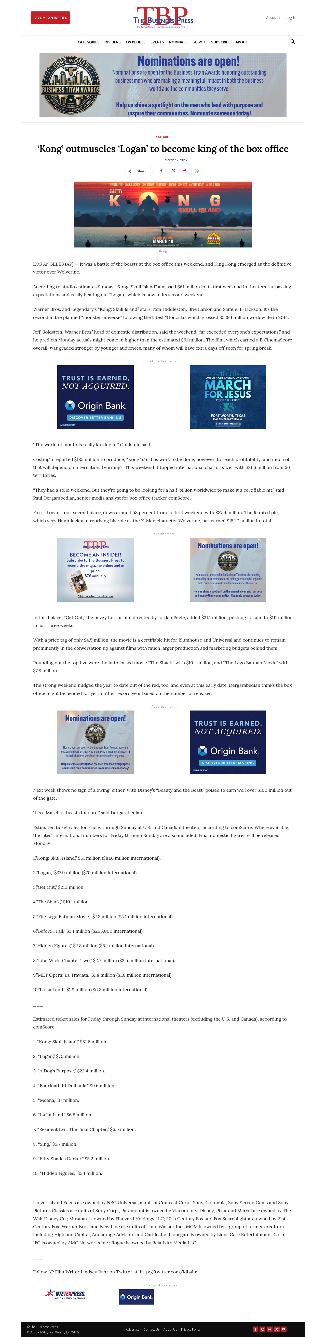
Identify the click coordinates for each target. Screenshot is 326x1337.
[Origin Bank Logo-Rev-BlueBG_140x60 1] (136, 1297)
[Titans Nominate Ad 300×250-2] (228, 570)
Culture (162, 136)
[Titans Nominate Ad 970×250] (163, 85)
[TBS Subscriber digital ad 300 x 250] (95, 570)
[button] (291, 42)
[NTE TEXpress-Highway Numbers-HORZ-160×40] (65, 1294)
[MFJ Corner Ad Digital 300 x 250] (228, 397)
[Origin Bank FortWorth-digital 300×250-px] (95, 397)
